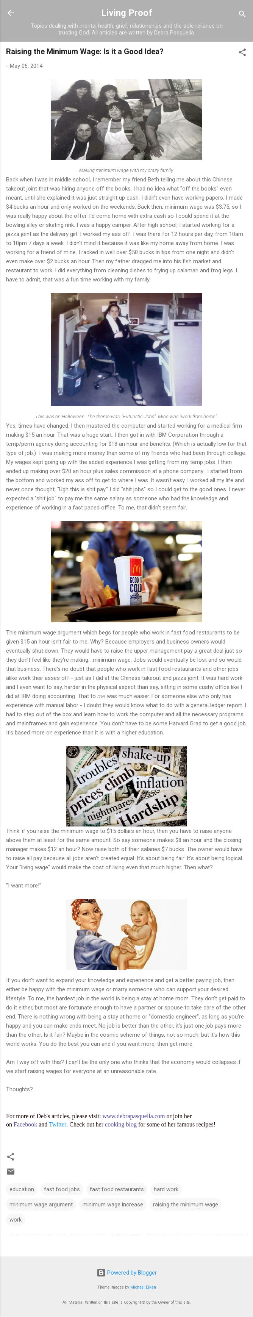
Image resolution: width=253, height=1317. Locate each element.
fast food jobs (62, 1189)
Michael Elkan (143, 1287)
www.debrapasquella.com (133, 1116)
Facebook (25, 1124)
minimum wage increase (113, 1204)
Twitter (57, 1124)
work (15, 1219)
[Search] (242, 15)
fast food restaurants (117, 1189)
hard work (166, 1189)
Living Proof (126, 13)
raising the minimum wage (185, 1204)
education (21, 1189)
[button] (242, 53)
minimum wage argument (41, 1204)
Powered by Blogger (127, 1272)
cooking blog (121, 1124)
